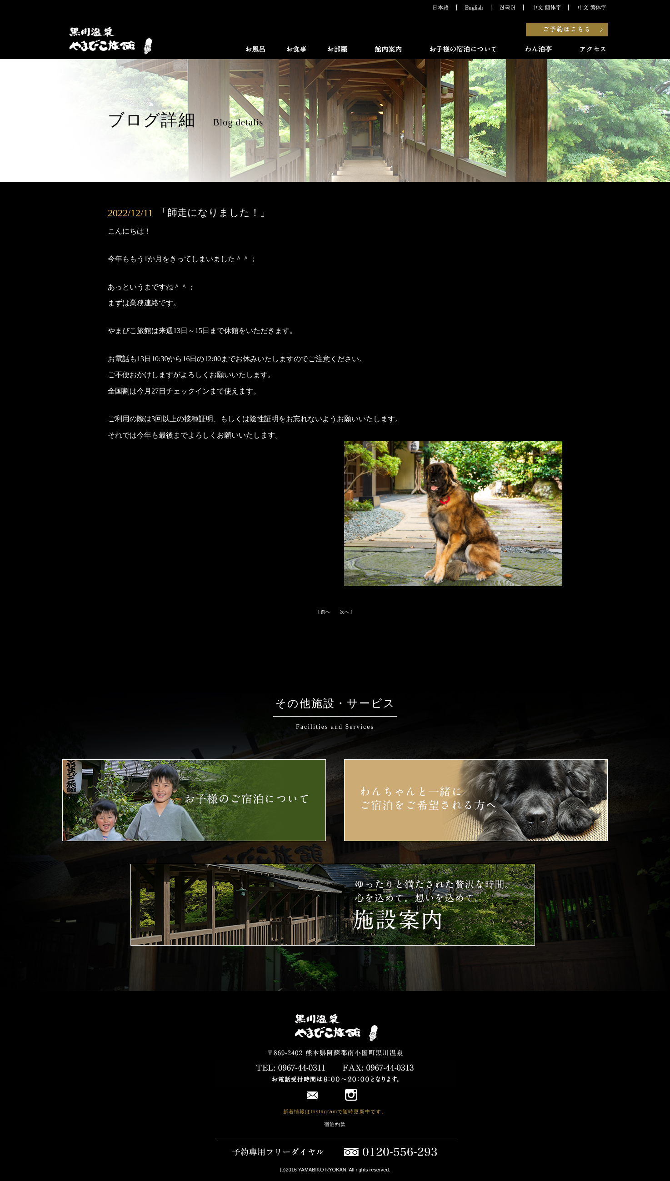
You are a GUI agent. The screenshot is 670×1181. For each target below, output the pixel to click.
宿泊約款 (335, 1124)
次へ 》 (345, 611)
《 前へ (325, 611)
